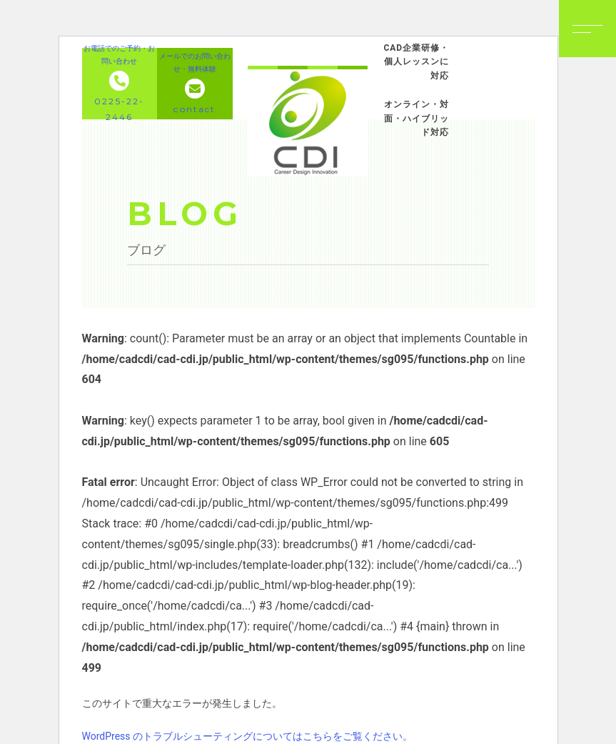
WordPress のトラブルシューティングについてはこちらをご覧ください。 (247, 736)
